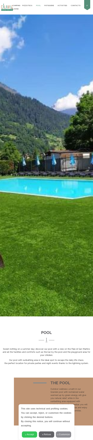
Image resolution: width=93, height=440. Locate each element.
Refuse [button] (46, 434)
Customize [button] (63, 434)
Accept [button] (29, 434)
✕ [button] (71, 407)
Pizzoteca (27, 5)
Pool (38, 5)
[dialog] (46, 422)
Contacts (76, 5)
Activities (62, 5)
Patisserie (49, 5)
